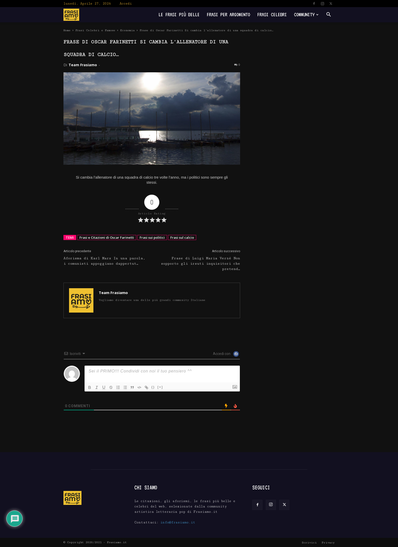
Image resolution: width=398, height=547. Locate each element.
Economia (127, 30)
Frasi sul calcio (182, 237)
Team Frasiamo (83, 64)
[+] (160, 387)
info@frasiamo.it (177, 522)
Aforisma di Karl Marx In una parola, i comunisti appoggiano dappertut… (104, 261)
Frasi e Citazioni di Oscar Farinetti (106, 237)
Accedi (126, 4)
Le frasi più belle (179, 15)
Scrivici (309, 542)
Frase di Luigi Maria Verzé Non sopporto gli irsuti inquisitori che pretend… (200, 263)
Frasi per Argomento (228, 15)
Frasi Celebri (272, 15)
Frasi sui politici (152, 237)
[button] (328, 15)
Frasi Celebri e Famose (95, 30)
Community (306, 15)
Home (67, 30)
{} (153, 387)
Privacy (328, 542)
